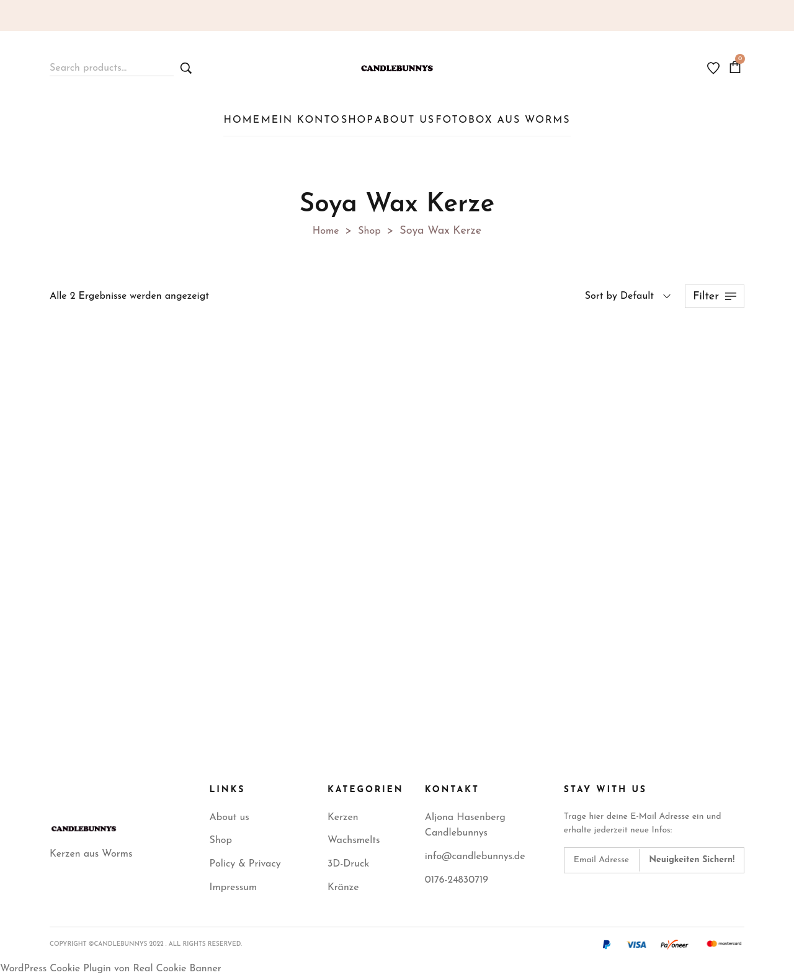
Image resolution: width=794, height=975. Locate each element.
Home (324, 228)
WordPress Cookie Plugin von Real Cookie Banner (110, 966)
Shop (371, 228)
